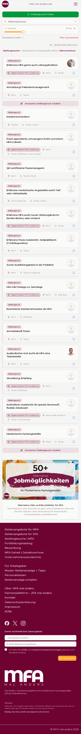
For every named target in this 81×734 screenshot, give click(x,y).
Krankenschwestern (18, 116)
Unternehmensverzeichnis (23, 557)
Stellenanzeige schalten (21, 579)
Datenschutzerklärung (20, 602)
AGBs (24, 649)
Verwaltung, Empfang (18, 378)
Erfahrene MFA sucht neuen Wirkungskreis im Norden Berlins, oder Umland (32, 217)
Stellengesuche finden (40, 14)
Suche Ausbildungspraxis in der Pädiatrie (30, 264)
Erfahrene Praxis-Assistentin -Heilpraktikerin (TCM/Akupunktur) (31, 241)
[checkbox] (6, 649)
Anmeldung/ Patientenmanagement (27, 87)
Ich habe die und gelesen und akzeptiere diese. (41, 651)
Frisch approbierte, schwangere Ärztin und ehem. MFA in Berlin (34, 140)
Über (19, 588)
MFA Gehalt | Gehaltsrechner (24, 552)
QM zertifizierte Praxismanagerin (25, 168)
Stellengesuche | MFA (19, 538)
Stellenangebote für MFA (22, 529)
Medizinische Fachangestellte (23, 433)
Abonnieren (67, 658)
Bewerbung (13, 547)
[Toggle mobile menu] (75, 4)
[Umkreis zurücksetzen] (75, 28)
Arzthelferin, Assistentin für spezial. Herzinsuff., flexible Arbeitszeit (33, 406)
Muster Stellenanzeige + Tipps (25, 570)
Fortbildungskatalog (18, 543)
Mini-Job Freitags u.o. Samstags (24, 286)
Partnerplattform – (28, 592)
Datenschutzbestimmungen (46, 649)
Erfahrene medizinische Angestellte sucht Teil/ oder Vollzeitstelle (33, 192)
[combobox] (40, 637)
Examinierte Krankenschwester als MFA (29, 309)
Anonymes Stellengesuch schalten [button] (40, 103)
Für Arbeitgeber (16, 565)
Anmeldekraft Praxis (18, 331)
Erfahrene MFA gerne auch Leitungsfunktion (32, 65)
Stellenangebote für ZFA (21, 534)
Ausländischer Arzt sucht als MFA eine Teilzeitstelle (28, 355)
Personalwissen (15, 575)
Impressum (12, 606)
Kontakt (10, 597)
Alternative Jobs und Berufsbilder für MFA (40, 505)
